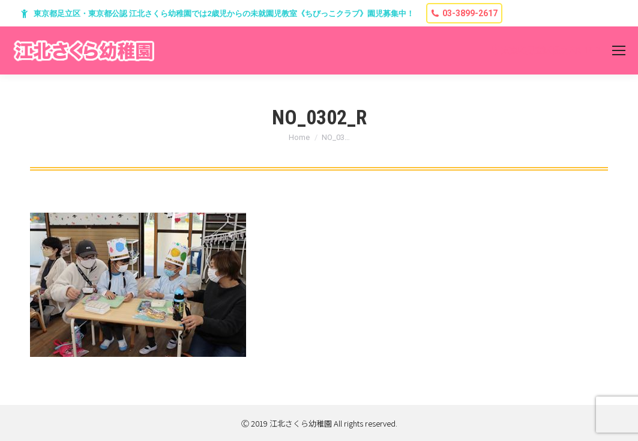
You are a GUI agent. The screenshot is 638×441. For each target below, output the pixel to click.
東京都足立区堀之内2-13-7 (550, 50)
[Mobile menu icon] (619, 50)
